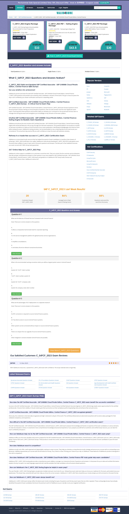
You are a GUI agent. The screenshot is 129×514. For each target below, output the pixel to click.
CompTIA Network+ (92, 164)
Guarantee (40, 7)
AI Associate (90, 179)
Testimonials (51, 7)
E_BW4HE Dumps (109, 134)
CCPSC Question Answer (17, 383)
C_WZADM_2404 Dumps (111, 125)
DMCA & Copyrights (69, 508)
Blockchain (107, 107)
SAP (15, 17)
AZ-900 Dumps (7, 495)
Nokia (88, 95)
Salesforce (89, 98)
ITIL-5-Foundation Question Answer (49, 380)
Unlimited (20, 7)
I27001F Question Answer (101, 387)
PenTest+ (89, 167)
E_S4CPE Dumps (108, 131)
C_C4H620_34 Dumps (93, 125)
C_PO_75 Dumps (91, 140)
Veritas (106, 101)
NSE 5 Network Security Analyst (95, 176)
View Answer (16, 253)
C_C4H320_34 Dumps (110, 122)
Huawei (106, 89)
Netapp (106, 104)
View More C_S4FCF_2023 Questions (64, 350)
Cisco (88, 86)
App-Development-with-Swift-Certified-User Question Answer (105, 384)
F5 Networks (90, 155)
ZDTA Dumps (70, 500)
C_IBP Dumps (90, 128)
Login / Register (63, 7)
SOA (88, 101)
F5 (87, 89)
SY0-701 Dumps (103, 498)
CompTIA (106, 86)
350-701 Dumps (103, 495)
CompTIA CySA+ (91, 158)
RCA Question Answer (72, 387)
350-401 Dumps (71, 495)
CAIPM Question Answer (18, 387)
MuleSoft (106, 109)
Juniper (89, 92)
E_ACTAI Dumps (108, 128)
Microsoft (106, 92)
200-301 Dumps (39, 495)
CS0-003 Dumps (39, 498)
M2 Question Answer (72, 383)
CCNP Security (91, 152)
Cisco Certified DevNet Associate (96, 170)
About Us (17, 508)
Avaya (88, 107)
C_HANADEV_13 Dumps (93, 137)
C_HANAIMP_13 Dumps (110, 137)
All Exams (25, 508)
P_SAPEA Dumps (91, 131)
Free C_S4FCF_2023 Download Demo (64, 56)
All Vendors (30, 7)
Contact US (58, 508)
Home (11, 7)
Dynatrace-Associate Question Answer (21, 380)
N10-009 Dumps (71, 498)
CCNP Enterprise (91, 173)
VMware (89, 104)
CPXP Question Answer (100, 380)
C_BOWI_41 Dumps (109, 140)
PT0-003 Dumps (39, 500)
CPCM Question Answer (45, 387)
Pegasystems (107, 95)
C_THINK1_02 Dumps (93, 122)
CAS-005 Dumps (7, 500)
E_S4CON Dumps (91, 134)
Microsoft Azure (91, 161)
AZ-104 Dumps (7, 498)
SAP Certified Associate (25, 17)
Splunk (89, 109)
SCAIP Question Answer (73, 380)
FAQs (32, 508)
